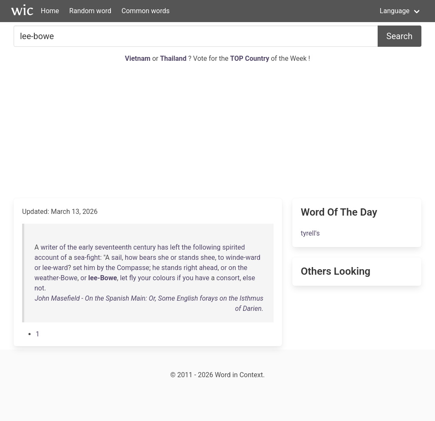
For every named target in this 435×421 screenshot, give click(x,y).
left (175, 247)
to (221, 257)
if (179, 278)
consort (228, 278)
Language (395, 11)
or (173, 257)
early (86, 247)
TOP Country (249, 58)
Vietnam (138, 58)
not (39, 288)
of (62, 247)
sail (116, 257)
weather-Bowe (55, 278)
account (46, 257)
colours (164, 278)
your (144, 278)
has (163, 247)
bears (147, 257)
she (163, 257)
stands (188, 257)
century (144, 247)
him (89, 268)
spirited (233, 247)
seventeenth (113, 247)
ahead (208, 268)
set (77, 268)
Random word (90, 11)
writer (48, 247)
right (190, 268)
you (188, 278)
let (123, 278)
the (72, 247)
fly (132, 278)
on (232, 268)
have (202, 278)
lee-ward (55, 268)
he (156, 268)
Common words (145, 11)
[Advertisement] (217, 131)
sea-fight (87, 257)
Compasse (133, 268)
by (100, 268)
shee (208, 257)
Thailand (174, 58)
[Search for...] (196, 36)
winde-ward (243, 257)
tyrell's (310, 233)
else (249, 278)
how (131, 257)
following (206, 247)
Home (50, 11)
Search (399, 36)
